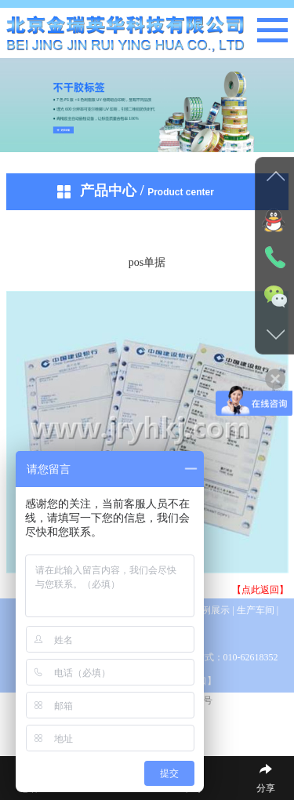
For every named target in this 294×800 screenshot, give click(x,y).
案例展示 (212, 610)
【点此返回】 (260, 589)
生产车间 (255, 610)
